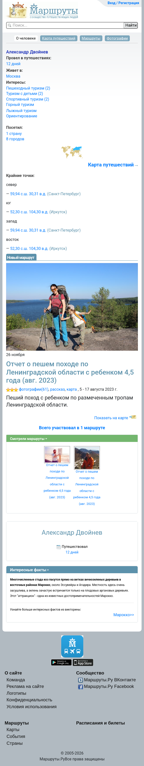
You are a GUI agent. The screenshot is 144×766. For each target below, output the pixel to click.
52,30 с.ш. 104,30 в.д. (29, 212)
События (16, 736)
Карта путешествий (58, 38)
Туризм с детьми (24, 93)
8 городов (15, 139)
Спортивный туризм (27, 99)
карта (72, 389)
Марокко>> (123, 615)
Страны (15, 743)
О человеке (26, 38)
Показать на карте (111, 418)
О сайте (13, 672)
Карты (13, 729)
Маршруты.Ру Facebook (109, 686)
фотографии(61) (33, 389)
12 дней (13, 63)
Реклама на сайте (25, 686)
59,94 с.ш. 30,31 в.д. (28, 194)
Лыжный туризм (21, 110)
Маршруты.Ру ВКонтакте (110, 679)
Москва (13, 76)
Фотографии (117, 38)
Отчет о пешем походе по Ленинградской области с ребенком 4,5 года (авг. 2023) (70, 372)
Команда (16, 679)
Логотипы (16, 693)
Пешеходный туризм (28, 88)
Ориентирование (21, 116)
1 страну (14, 133)
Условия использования (32, 706)
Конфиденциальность (29, 699)
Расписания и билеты (100, 722)
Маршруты (91, 38)
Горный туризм (20, 104)
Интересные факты (28, 570)
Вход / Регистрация (123, 3)
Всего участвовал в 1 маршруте (72, 427)
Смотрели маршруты (27, 439)
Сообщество (90, 672)
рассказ (57, 389)
